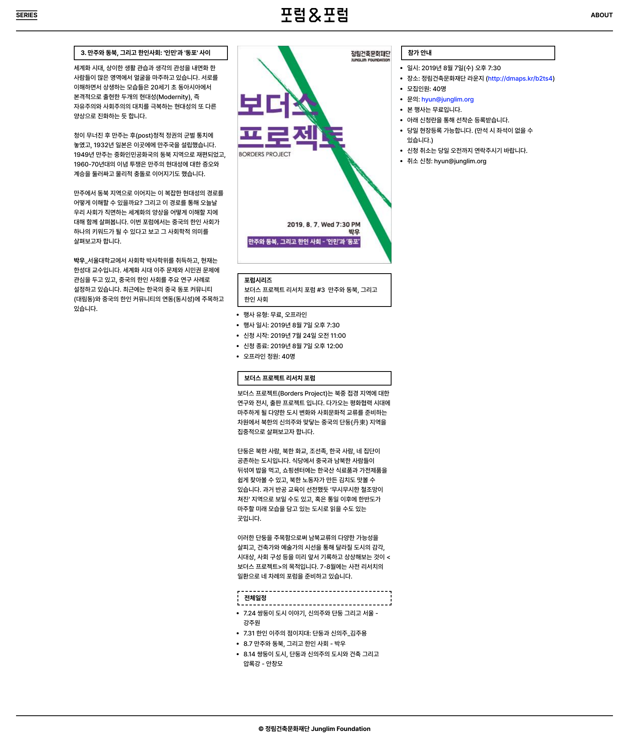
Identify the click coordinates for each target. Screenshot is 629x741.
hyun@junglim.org (448, 99)
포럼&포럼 (314, 15)
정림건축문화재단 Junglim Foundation (318, 729)
